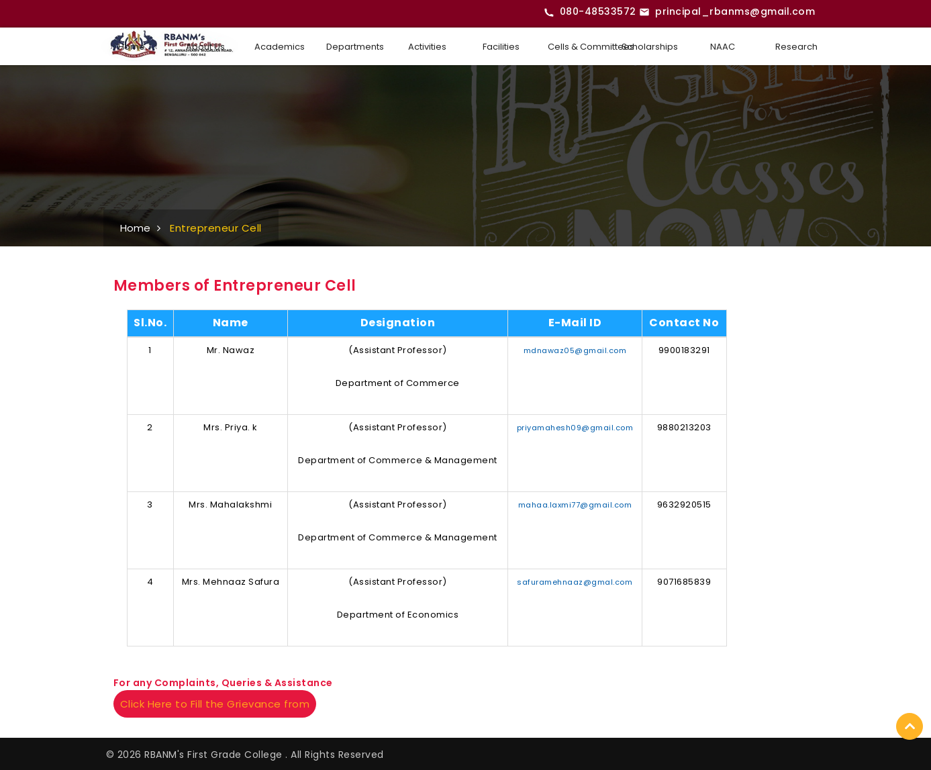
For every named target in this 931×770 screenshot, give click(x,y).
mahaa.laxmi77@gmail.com (575, 504)
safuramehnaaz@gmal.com (574, 582)
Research (796, 46)
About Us (205, 46)
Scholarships (650, 46)
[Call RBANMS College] (590, 12)
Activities (427, 46)
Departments (355, 46)
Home (131, 46)
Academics (279, 46)
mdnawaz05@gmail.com (575, 350)
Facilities (501, 46)
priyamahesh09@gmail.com (575, 427)
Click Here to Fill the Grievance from (215, 704)
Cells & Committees (578, 46)
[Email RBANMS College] (727, 12)
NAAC (722, 46)
